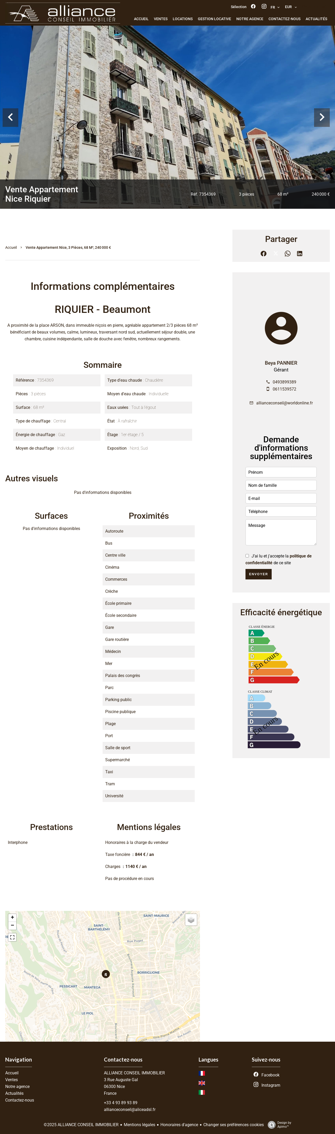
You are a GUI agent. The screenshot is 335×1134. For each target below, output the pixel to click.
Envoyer (258, 574)
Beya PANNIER (281, 363)
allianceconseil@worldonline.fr (284, 402)
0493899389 (284, 382)
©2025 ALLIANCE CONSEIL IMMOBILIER (81, 1124)
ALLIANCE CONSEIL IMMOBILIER (134, 1072)
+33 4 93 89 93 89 (120, 1102)
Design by (278, 1125)
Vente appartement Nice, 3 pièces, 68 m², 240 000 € (68, 247)
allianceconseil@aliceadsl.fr (129, 1109)
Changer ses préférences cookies (233, 1124)
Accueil (11, 247)
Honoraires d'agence (179, 1124)
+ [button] (12, 918)
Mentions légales (139, 1124)
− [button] (12, 926)
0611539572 (284, 389)
